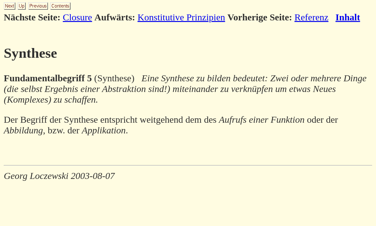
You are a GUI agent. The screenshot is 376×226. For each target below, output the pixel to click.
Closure (77, 17)
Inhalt (348, 17)
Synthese (30, 53)
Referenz (311, 17)
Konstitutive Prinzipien (181, 17)
